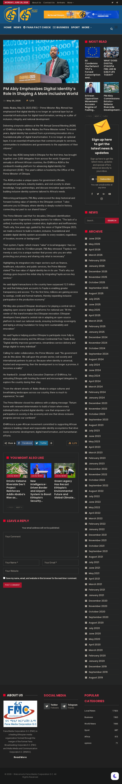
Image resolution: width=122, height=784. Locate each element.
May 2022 (94, 507)
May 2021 (94, 573)
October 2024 (97, 348)
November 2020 (98, 606)
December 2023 (98, 403)
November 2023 (98, 408)
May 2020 (94, 639)
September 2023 (98, 419)
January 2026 (97, 266)
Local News (13, 476)
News (17, 27)
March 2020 (96, 650)
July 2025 (94, 299)
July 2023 (94, 430)
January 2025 (97, 331)
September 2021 (98, 551)
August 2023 (96, 425)
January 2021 (96, 595)
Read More (20, 757)
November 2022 (98, 474)
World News (90, 724)
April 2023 (94, 447)
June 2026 (95, 238)
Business (61, 27)
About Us (36, 2)
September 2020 (98, 617)
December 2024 (98, 337)
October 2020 (97, 611)
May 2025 (94, 309)
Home (8, 27)
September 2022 (98, 485)
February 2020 (97, 655)
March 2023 (96, 452)
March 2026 (96, 255)
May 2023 (94, 441)
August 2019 (96, 677)
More (70, 2)
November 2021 (97, 540)
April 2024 (95, 381)
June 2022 (95, 501)
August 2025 (96, 293)
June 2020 (95, 633)
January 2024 (97, 397)
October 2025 (97, 282)
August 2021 (96, 556)
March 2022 (96, 518)
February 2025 (97, 326)
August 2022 (96, 491)
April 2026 (94, 249)
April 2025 (94, 315)
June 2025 (95, 304)
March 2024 (96, 386)
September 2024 (98, 353)
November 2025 (98, 277)
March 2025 (96, 320)
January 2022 (97, 529)
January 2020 (97, 661)
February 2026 (97, 260)
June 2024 (95, 370)
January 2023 (97, 463)
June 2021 (94, 567)
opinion (87, 743)
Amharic (61, 2)
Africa (87, 736)
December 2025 (98, 271)
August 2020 (96, 622)
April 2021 (94, 578)
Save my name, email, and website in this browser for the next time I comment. (41, 578)
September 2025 (98, 288)
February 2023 (97, 458)
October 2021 (96, 545)
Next (19, 507)
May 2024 (94, 375)
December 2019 (98, 666)
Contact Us (49, 2)
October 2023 (97, 414)
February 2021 (97, 589)
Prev (10, 507)
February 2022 (97, 523)
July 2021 (94, 562)
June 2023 (95, 436)
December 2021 (98, 534)
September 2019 (98, 672)
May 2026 (94, 244)
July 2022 (94, 496)
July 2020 (94, 628)
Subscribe (105, 179)
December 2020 (98, 600)
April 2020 (95, 644)
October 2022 (97, 480)
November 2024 (98, 342)
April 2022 (94, 513)
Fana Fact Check (37, 27)
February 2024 (97, 392)
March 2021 (95, 584)
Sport (75, 27)
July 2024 (94, 364)
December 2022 (98, 469)
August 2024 (96, 359)
